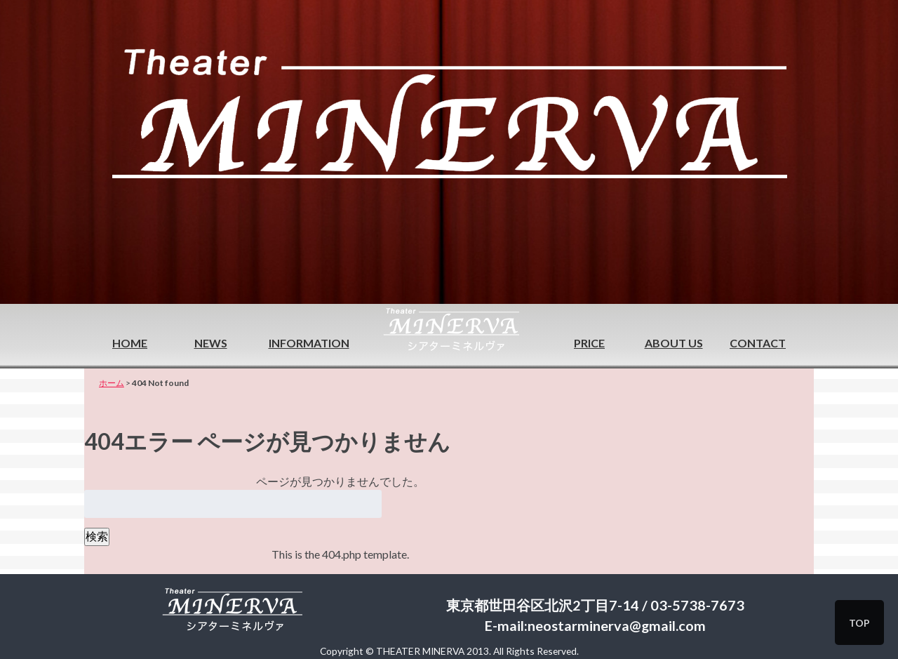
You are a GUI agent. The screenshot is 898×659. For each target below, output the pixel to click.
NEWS (210, 343)
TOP (859, 623)
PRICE (589, 343)
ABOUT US (674, 343)
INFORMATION (309, 343)
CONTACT (758, 343)
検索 (97, 535)
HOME (129, 343)
